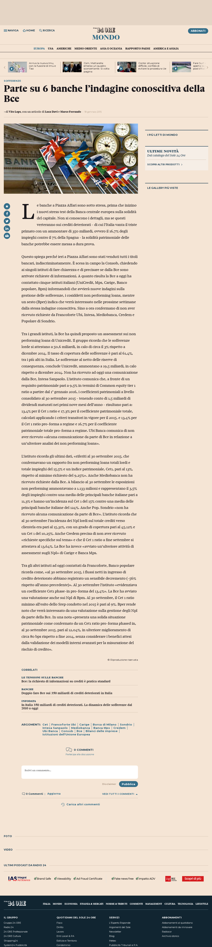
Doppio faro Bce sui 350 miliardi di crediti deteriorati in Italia (66, 693)
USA (50, 48)
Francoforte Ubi (63, 724)
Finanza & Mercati (91, 903)
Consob (67, 731)
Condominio (63, 945)
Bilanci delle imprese (102, 731)
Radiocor (167, 931)
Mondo (106, 36)
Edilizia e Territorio (67, 940)
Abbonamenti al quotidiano (177, 922)
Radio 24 (9, 927)
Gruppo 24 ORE (12, 922)
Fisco (59, 922)
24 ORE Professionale (16, 931)
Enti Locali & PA (65, 936)
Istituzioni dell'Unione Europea (66, 734)
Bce (79, 731)
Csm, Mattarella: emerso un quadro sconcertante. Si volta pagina (96, 67)
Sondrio (126, 724)
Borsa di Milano (105, 724)
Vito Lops (15, 111)
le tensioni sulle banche (42, 677)
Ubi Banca (50, 731)
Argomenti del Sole (119, 927)
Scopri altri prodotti (164, 164)
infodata (28, 701)
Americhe (64, 48)
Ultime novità (163, 151)
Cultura (169, 903)
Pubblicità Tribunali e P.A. (123, 945)
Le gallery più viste (162, 187)
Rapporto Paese (137, 48)
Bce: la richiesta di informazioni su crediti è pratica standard (65, 681)
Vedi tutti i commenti (120, 794)
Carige (84, 724)
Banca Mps (101, 728)
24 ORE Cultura (12, 936)
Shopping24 (11, 940)
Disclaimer (109, 784)
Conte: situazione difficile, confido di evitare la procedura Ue (152, 65)
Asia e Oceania (111, 48)
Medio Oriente (85, 48)
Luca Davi (51, 111)
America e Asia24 (166, 48)
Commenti (136, 903)
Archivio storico (170, 936)
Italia (46, 903)
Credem (119, 728)
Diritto (60, 927)
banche (27, 689)
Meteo (112, 940)
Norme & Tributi (116, 903)
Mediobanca (80, 728)
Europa (39, 48)
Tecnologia (185, 903)
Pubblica (128, 784)
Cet (45, 724)
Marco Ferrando (70, 111)
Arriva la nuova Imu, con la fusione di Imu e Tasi (42, 65)
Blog (111, 936)
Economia (71, 903)
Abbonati (198, 30)
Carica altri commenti (80, 804)
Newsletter (115, 931)
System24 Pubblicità (15, 945)
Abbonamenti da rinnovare (177, 927)
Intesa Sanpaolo (55, 728)
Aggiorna (54, 793)
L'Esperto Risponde (119, 922)
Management (153, 903)
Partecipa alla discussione (80, 754)
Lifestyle (202, 903)
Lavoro (60, 931)
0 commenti (79, 749)
